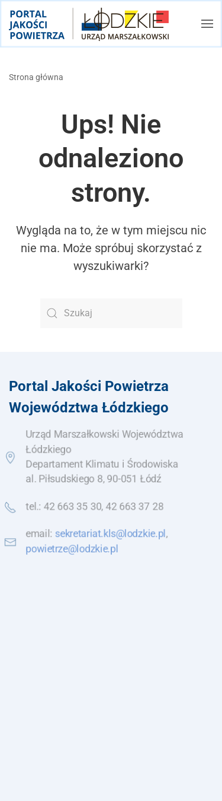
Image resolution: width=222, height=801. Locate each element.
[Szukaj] (111, 313)
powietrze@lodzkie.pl (71, 549)
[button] (207, 23)
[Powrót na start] (89, 23)
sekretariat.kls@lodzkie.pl (110, 535)
